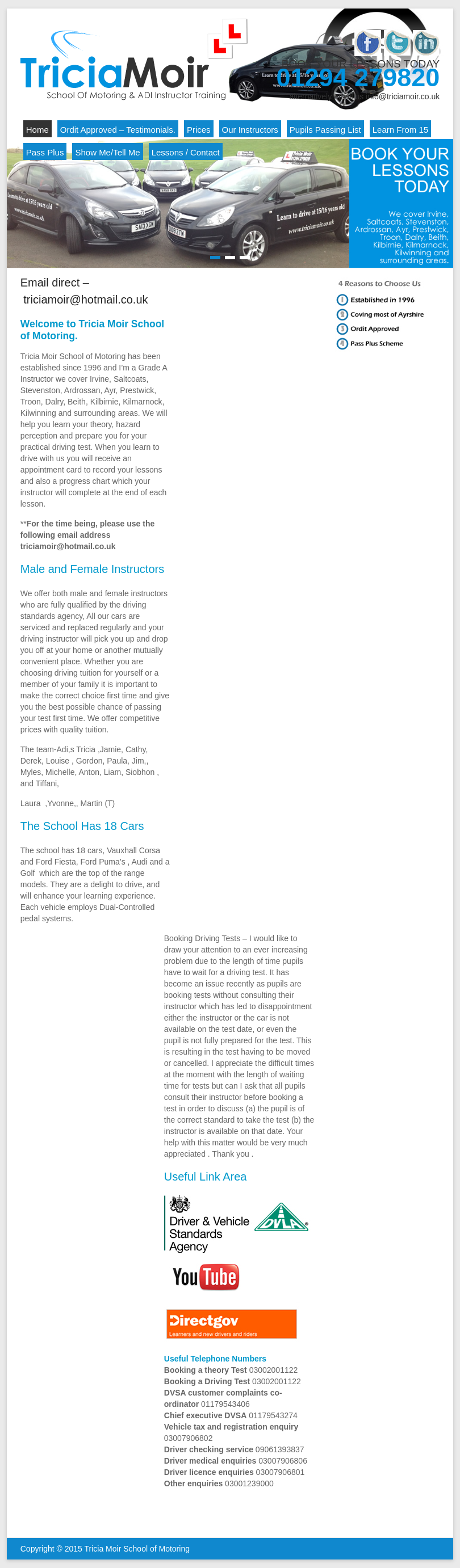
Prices (199, 129)
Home (37, 129)
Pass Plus (45, 152)
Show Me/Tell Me (107, 152)
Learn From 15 (400, 129)
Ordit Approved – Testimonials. (117, 129)
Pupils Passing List (325, 129)
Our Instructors (250, 129)
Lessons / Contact (186, 152)
